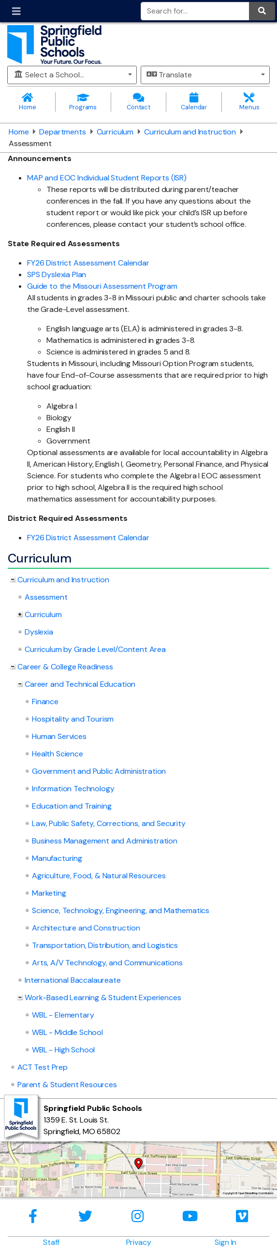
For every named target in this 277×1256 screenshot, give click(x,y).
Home (27, 101)
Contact (139, 101)
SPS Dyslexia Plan (56, 274)
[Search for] (195, 11)
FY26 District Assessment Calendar (88, 263)
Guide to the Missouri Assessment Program (102, 286)
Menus (249, 101)
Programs (83, 101)
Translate (169, 75)
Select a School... (49, 75)
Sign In (225, 1242)
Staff (51, 1242)
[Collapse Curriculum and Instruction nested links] (12, 580)
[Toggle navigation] (16, 11)
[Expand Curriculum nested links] (20, 615)
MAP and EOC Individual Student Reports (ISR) (107, 178)
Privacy (138, 1242)
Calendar (194, 101)
